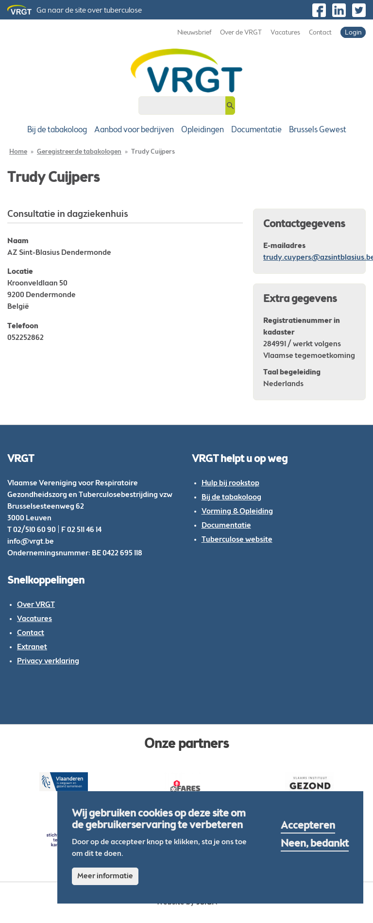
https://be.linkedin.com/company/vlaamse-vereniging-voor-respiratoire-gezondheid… (339, 10)
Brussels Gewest (317, 130)
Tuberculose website (237, 540)
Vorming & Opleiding (237, 511)
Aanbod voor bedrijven (134, 130)
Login (353, 33)
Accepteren (308, 826)
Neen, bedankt (315, 844)
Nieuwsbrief (194, 33)
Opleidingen (202, 130)
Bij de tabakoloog (57, 130)
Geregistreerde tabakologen (79, 152)
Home (18, 152)
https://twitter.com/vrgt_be (359, 10)
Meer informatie (105, 876)
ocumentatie (229, 526)
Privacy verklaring (48, 661)
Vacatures (285, 33)
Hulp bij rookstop (230, 483)
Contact (320, 33)
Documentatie (256, 130)
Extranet (32, 647)
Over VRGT (36, 605)
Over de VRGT (241, 33)
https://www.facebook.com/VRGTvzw (319, 10)
